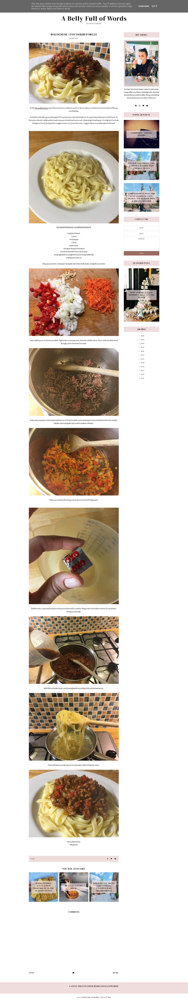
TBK (109, 997)
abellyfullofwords (106, 986)
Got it (154, 6)
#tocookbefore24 (41, 108)
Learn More (143, 6)
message (141, 243)
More (116, 972)
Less (31, 972)
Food (33, 858)
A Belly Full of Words (94, 18)
